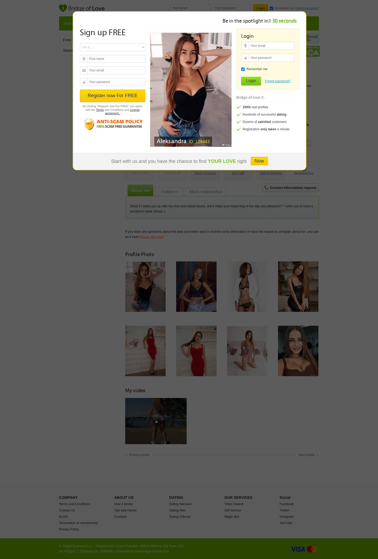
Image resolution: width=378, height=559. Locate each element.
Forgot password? (278, 81)
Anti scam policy (112, 123)
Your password (84, 82)
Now (259, 161)
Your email (84, 59)
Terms (100, 109)
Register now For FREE (113, 95)
